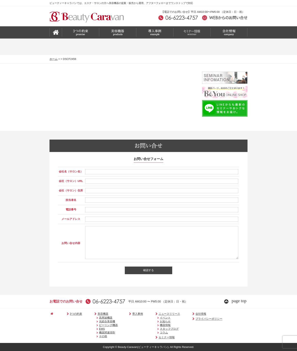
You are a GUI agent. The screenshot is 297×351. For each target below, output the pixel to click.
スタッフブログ (161, 328)
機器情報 (157, 325)
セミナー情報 (157, 337)
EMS (96, 328)
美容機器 (96, 313)
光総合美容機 (101, 321)
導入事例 (131, 313)
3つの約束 (71, 313)
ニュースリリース (160, 313)
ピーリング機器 (103, 325)
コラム (156, 332)
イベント (157, 317)
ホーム (54, 58)
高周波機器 (100, 317)
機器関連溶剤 (101, 332)
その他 (97, 336)
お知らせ (157, 321)
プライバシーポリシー (198, 318)
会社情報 (190, 313)
